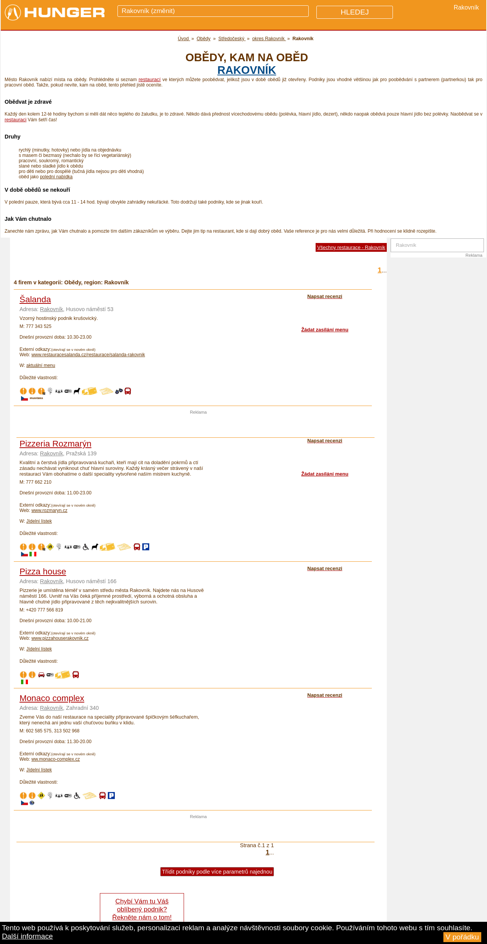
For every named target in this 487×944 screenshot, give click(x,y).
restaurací (149, 79)
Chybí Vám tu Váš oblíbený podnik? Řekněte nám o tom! (141, 909)
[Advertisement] (198, 425)
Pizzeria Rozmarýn (55, 443)
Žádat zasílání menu (324, 330)
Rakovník (246, 70)
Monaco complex (52, 698)
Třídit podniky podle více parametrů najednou (217, 872)
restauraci (15, 119)
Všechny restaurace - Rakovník (351, 247)
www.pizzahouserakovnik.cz (59, 638)
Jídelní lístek (39, 521)
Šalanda (35, 299)
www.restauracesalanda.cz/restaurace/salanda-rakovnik (88, 354)
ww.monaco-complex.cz (55, 759)
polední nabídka (56, 176)
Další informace (27, 936)
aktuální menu (40, 365)
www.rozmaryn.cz (49, 510)
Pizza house (43, 571)
